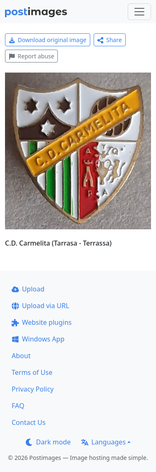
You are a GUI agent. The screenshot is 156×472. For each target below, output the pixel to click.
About (21, 355)
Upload (28, 289)
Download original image (48, 40)
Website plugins (42, 322)
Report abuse (31, 56)
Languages (103, 442)
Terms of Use (32, 372)
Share (109, 40)
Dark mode (48, 442)
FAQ (18, 405)
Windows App (38, 339)
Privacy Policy (33, 389)
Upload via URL (40, 305)
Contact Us (28, 422)
